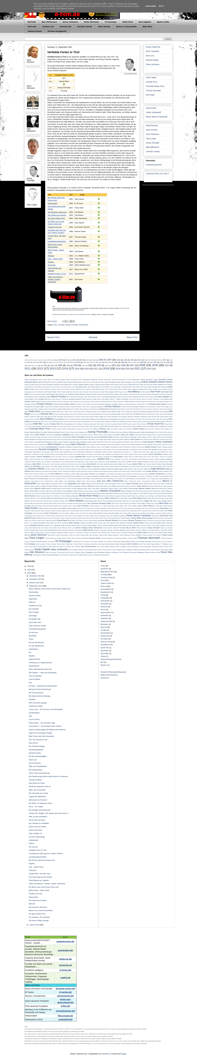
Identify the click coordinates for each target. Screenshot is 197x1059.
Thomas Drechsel (50, 538)
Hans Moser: (92, 439)
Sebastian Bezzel (36, 525)
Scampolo (52, 265)
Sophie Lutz (164, 528)
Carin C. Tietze (115, 399)
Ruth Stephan (74, 523)
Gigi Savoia (119, 432)
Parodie (104, 630)
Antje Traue (104, 389)
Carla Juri (145, 399)
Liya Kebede (77, 478)
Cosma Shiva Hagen (162, 406)
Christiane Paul (80, 404)
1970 (34, 362)
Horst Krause (123, 449)
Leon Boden (35, 476)
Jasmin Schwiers (30, 456)
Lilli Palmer (122, 476)
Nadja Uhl (148, 501)
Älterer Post (132, 337)
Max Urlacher (162, 491)
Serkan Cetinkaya (102, 525)
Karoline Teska (60, 469)
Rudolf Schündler (39, 523)
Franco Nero (84, 426)
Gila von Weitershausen (131, 432)
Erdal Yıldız (141, 419)
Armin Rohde (51, 392)
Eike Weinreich (68, 416)
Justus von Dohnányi (33, 466)
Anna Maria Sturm (94, 387)
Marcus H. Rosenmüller (126, 27)
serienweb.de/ (65, 1019)
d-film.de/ (65, 1006)
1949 (54, 360)
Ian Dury (169, 449)
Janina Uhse (133, 454)
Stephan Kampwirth (113, 530)
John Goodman (46, 461)
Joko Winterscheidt (68, 461)
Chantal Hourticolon (106, 401)
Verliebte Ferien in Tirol (57, 274)
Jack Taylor (145, 452)
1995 (38, 365)
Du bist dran (33, 632)
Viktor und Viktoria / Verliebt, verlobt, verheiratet (55, 279)
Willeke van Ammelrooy (153, 550)
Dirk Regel (150, 95)
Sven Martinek (102, 532)
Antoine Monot (113, 389)
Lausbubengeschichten (57, 241)
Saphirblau (33, 599)
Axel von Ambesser (35, 394)
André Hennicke (73, 384)
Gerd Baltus (112, 432)
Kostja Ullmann (152, 471)
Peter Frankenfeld (131, 511)
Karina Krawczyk (115, 466)
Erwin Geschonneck (66, 421)
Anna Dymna (47, 387)
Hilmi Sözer (85, 449)
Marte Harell (92, 488)
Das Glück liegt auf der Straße (40, 877)
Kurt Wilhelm (66, 474)
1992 (161, 362)
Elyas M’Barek (59, 419)
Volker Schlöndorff (153, 112)
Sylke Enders (142, 532)
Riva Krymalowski (166, 518)
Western (104, 665)
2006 (123, 365)
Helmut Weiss (158, 444)
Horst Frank (115, 449)
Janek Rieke (124, 454)
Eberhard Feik (144, 414)
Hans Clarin (56, 439)
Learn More (150, 6)
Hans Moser (84, 439)
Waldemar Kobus (83, 550)
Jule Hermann (46, 464)
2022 (149, 369)
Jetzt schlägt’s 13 (35, 833)
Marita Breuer (158, 486)
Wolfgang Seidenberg (130, 552)
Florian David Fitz (153, 47)
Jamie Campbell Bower (47, 454)
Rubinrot (32, 602)
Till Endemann (76, 541)
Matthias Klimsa (83, 491)
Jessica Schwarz (59, 459)
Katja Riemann (152, 125)
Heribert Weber (33, 449)
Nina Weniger (53, 506)
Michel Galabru (69, 498)
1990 (148, 362)
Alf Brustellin (45, 382)
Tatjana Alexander (113, 535)
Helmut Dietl (151, 108)
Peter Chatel (114, 511)
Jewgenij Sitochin (79, 459)
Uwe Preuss (100, 546)
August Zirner (123, 392)
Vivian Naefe (151, 77)
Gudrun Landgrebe (62, 435)
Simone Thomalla (119, 528)
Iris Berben (88, 452)
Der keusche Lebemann (57, 212)
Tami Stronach (93, 535)
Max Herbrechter (145, 491)
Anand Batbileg (136, 382)
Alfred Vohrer (63, 382)
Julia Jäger (100, 464)
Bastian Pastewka (129, 394)
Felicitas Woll (55, 424)
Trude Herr (69, 544)
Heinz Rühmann (152, 134)
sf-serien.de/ (65, 992)
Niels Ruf (128, 503)
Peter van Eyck (80, 513)
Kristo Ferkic (33, 474)
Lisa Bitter (156, 476)
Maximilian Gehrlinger (71, 493)
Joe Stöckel (124, 459)
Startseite (32, 22)
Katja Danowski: (138, 469)
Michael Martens (162, 496)
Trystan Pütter (77, 544)
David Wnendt (130, 409)
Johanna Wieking (154, 459)
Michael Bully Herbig (88, 496)
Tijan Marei (51, 541)
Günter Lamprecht (157, 434)
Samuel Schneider (126, 523)
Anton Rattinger (133, 389)
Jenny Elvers (147, 456)
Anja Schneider (148, 384)
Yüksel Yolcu (72, 555)
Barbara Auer (54, 394)
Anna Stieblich (105, 387)
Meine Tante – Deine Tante (39, 890)
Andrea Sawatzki (149, 382)
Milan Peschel (110, 498)
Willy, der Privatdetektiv (38, 766)
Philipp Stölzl (166, 513)
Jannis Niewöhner (156, 454)
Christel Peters (152, 401)
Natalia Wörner (167, 501)
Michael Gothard (104, 496)
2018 (106, 368)
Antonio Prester (152, 389)
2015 (77, 369)
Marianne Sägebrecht (41, 486)
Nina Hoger (154, 503)
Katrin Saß (34, 471)
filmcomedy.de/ (65, 1016)
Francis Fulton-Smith (73, 426)
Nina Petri (46, 506)
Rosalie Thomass (134, 520)
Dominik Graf (65, 27)
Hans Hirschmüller (74, 439)
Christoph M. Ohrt (142, 404)
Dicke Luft (32, 760)
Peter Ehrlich (122, 511)
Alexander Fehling (138, 379)
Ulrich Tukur (151, 544)
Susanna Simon (39, 532)
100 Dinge (33, 616)
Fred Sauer (85, 429)
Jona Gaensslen (79, 461)
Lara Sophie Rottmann (88, 474)
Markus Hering (51, 488)
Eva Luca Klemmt (95, 421)
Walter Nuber (93, 550)
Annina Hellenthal (75, 389)
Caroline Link (48, 27)
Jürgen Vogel (85, 466)
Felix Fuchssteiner (66, 424)
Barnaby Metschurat (109, 394)
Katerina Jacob (76, 469)
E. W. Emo (135, 414)
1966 (158, 360)
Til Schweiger (111, 22)
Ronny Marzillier (123, 520)
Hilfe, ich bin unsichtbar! (38, 817)
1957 (109, 360)
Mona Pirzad (35, 501)
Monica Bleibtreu (54, 501)
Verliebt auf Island (35, 706)
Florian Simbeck (41, 426)
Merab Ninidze (157, 493)
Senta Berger (92, 525)
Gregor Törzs (29, 434)
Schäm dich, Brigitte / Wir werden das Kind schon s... (49, 813)
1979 (85, 362)
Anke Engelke (158, 384)
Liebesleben (33, 649)
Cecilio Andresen (95, 401)
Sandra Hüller (138, 523)
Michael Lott (152, 496)
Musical (103, 627)
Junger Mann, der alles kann (39, 874)
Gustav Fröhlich (102, 434)
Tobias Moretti (126, 541)
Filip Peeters (101, 424)
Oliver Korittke (137, 506)
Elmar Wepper (35, 419)
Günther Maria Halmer (55, 437)
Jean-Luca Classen (68, 456)
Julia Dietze (63, 464)
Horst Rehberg (133, 449)
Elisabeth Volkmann (127, 416)
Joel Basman (133, 459)
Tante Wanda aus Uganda (39, 880)
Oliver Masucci (148, 506)
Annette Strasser (56, 389)
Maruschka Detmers (166, 488)
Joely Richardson (142, 459)
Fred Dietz (78, 429)
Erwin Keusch (76, 421)
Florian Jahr (31, 426)
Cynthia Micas (34, 409)
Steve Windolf (168, 530)
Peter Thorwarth (152, 51)
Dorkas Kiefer (116, 414)
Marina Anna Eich (118, 486)
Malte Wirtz (147, 27)
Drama (103, 586)
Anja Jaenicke (123, 384)
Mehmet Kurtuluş (119, 493)
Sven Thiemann (112, 532)
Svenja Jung (132, 532)
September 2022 (36, 586)
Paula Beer (164, 508)
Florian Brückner (142, 424)
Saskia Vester (161, 523)
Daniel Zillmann (84, 409)
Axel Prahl (155, 392)
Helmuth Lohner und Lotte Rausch (35, 447)
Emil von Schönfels (70, 419)
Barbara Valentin (97, 394)
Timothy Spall (116, 541)
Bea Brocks (139, 394)
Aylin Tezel (45, 394)
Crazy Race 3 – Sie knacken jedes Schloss (45, 726)
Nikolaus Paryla (136, 503)
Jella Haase (118, 457)
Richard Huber (115, 518)
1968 (170, 360)
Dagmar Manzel (44, 409)
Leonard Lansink (54, 476)
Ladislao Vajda (74, 474)
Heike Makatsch (149, 442)
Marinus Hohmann (131, 486)
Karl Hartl (142, 466)
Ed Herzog (168, 414)
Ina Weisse (28, 452)
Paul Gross (120, 508)
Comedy (61, 325)
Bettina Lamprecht (122, 397)
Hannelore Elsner (106, 437)
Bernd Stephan (92, 397)
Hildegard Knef (76, 449)
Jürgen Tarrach (75, 466)
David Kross (104, 409)
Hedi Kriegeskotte (117, 442)
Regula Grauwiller (70, 518)
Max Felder (136, 491)
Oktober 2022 (34, 583)
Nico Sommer (93, 503)
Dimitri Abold (137, 411)
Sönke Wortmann (91, 22)
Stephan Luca (124, 530)
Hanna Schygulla (78, 437)
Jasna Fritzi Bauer (56, 456)
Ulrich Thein (142, 544)
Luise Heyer (58, 481)
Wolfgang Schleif (117, 552)
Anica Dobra (105, 384)
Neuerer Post (53, 337)
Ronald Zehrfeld (111, 520)
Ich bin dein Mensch (36, 642)
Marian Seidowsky (166, 483)
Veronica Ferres (157, 546)
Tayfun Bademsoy (125, 535)
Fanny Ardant (29, 424)
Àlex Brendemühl (104, 555)
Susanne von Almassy (76, 532)
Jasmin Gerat (167, 454)
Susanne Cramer (63, 532)
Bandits (31, 656)
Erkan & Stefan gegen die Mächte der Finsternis (47, 730)
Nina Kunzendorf (37, 506)
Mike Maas (101, 498)
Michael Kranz (134, 496)
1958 (118, 360)
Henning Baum (52, 447)
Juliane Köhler (137, 464)
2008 (142, 365)
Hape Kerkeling (81, 442)
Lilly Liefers (140, 476)
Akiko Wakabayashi (85, 379)
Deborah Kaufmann (153, 409)
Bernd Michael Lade (81, 397)
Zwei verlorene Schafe (37, 626)
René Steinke (99, 518)
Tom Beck (154, 541)
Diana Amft (55, 411)
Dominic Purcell (35, 414)
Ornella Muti (159, 506)
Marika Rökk (99, 486)
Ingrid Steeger (54, 452)
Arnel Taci (76, 392)
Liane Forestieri (86, 476)
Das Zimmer (33, 743)
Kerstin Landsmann (64, 471)
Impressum (105, 678)
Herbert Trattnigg (162, 447)
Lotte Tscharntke (108, 478)
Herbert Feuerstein (111, 447)
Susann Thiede (29, 532)
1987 (135, 362)
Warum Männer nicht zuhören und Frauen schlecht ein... (50, 589)
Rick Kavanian (147, 518)
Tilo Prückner (86, 541)
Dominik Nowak (58, 414)
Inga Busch (37, 452)
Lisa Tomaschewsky (41, 478)
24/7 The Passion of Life (38, 740)
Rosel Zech (157, 520)
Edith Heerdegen (58, 416)
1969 (28, 362)
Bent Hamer (70, 397)
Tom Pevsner (168, 541)
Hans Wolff (152, 439)
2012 (40, 368)
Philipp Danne (145, 513)
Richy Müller (136, 518)
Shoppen (32, 699)
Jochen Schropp (115, 459)
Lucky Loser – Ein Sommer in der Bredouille (45, 709)
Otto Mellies (53, 508)
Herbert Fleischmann (124, 447)
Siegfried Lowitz (165, 525)
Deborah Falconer (141, 409)
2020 (127, 369)
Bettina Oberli (145, 397)
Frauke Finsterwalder (68, 429)
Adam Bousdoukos (31, 379)
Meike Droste (129, 493)
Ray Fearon (61, 518)
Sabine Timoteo (98, 523)
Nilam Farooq (146, 503)
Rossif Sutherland (167, 520)
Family (103, 595)
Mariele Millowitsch (88, 486)
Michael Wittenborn (47, 498)
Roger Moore (41, 520)
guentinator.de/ (65, 950)
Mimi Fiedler (120, 498)
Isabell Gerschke (107, 452)
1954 (87, 360)
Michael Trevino (35, 498)
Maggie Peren (80, 481)
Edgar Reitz (40, 416)
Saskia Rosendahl (150, 523)
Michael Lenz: (144, 496)
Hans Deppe (64, 439)
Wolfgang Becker (80, 552)
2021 (137, 368)
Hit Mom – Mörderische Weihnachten (43, 686)
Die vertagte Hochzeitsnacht (39, 810)
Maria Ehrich (101, 483)
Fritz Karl (148, 429)
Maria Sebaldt (143, 483)
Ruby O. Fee (29, 523)
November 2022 (35, 579)
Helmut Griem (125, 444)
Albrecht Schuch (97, 379)
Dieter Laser (97, 411)
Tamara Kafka (84, 535)
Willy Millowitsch (152, 147)
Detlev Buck (127, 22)
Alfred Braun (54, 382)
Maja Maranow (91, 481)
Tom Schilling (30, 544)
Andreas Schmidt (53, 384)
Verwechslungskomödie (110, 659)
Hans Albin (38, 439)
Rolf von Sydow (88, 520)
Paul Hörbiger (137, 508)
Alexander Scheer (165, 379)
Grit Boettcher (50, 434)
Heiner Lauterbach (164, 442)
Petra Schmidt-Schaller (111, 513)
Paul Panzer (145, 508)
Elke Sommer (152, 416)
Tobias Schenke (145, 541)
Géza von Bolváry (114, 434)
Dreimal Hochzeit (35, 830)
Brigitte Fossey (34, 399)
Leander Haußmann (156, 474)
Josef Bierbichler (111, 461)
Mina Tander (128, 498)
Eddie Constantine (30, 416)
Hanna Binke (66, 437)
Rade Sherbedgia (99, 516)
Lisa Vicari (52, 478)
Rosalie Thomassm (148, 520)
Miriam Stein (147, 498)
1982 (103, 362)
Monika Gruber (64, 501)
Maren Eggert (41, 483)
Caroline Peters (40, 401)
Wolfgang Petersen (104, 552)
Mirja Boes (155, 498)
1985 (123, 362)
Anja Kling (131, 384)
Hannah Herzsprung (92, 437)
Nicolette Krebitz (105, 503)
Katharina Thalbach (100, 469)
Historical (104, 607)
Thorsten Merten (41, 541)
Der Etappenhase (35, 770)
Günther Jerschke (30, 437)
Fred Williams (94, 429)
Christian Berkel (30, 404)
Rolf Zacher (79, 520)
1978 (78, 362)
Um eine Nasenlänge (37, 837)
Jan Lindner (97, 454)
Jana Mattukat (115, 454)
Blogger (123, 1054)
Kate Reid (68, 469)
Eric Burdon (148, 419)
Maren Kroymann (52, 483)
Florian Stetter (52, 426)
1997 (52, 365)
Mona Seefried (43, 501)
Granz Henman (167, 432)
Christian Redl (57, 404)
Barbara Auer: (63, 394)
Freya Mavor (114, 429)
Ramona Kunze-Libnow (50, 518)
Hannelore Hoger (118, 437)
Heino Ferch (29, 444)
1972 (48, 362)
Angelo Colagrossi (95, 384)
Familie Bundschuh (154, 165)
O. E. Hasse (103, 506)
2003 (99, 365)
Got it (161, 6)
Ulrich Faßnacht (120, 544)
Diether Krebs (106, 411)
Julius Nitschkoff (157, 464)
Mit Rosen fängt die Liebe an (40, 786)
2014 (65, 368)
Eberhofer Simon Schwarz (157, 414)
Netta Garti (56, 503)
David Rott (113, 409)
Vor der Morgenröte (36, 646)
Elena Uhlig (99, 416)
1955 (94, 360)
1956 (101, 360)
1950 (61, 360)
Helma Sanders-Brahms (113, 444)
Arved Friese (104, 392)
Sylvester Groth (153, 532)
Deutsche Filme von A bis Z (157, 174)
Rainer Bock (109, 516)
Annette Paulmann (45, 389)
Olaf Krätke (111, 506)
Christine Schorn (117, 404)
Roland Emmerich (50, 520)
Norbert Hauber (94, 506)
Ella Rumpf (160, 416)
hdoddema (106, 1054)
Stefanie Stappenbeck (76, 530)
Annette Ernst (151, 82)
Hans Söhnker (144, 439)
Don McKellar (79, 414)
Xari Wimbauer (37, 555)
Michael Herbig (152, 60)
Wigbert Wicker (121, 550)
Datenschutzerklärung (109, 675)
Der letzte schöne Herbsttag (39, 696)
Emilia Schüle (80, 419)
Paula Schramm (46, 511)
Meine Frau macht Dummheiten (41, 910)
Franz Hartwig (123, 426)
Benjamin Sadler (45, 397)
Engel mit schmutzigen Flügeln (40, 733)
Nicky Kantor (83, 503)
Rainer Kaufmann (120, 516)
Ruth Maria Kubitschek (61, 523)
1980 (90, 362)
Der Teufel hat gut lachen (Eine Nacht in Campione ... (49, 776)
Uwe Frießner (76, 546)
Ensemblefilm (106, 589)
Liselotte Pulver (60, 478)
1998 (60, 365)
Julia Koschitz (108, 464)
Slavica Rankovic (142, 528)
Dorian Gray (87, 414)
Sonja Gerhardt (154, 528)
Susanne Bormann (50, 532)
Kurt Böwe (40, 474)
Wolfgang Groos (91, 552)
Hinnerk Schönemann (96, 449)
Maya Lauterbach (107, 493)
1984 (116, 362)
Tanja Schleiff (103, 535)
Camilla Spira (96, 399)
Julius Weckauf (167, 464)
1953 (81, 360)
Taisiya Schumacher (62, 535)
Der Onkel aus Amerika (57, 215)
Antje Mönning (95, 389)
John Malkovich (56, 461)
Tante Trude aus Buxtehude (39, 773)
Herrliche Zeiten (35, 753)
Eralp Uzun (133, 419)
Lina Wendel (148, 476)
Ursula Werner (43, 546)
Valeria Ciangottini (121, 546)
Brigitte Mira (43, 399)
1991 (155, 362)
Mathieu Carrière (39, 491)
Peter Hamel (152, 511)
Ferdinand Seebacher (89, 424)
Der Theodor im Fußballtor (39, 823)
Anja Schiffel (139, 384)
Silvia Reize (45, 528)
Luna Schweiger (70, 481)
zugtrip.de (65, 978)
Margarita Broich (91, 483)
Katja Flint (147, 469)
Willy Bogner (165, 550)
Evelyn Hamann (133, 421)
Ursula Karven (32, 546)
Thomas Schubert (30, 541)
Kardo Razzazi (105, 466)
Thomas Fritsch (71, 538)
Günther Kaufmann (42, 437)
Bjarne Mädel (154, 397)
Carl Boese (125, 399)
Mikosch (51, 256)
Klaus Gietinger (113, 471)
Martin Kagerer (109, 488)
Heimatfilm (105, 604)
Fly (30, 653)
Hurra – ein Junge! (36, 807)
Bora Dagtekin (145, 22)
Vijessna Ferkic (29, 550)
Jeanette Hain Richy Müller (94, 456)
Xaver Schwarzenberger (50, 555)
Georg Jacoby (74, 432)
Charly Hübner (129, 401)
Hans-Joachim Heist (162, 439)
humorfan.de (65, 965)
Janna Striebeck (143, 454)
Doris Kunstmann (105, 414)
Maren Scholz (63, 483)
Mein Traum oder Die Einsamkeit (41, 736)
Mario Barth (150, 486)
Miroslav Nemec (164, 498)
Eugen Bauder (85, 421)
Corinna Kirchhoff (126, 406)
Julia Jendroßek (81, 464)
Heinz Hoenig (65, 444)
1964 (152, 360)
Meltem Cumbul (138, 493)
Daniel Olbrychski (64, 409)
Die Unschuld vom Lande (38, 793)
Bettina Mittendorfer (135, 397)
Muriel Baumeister (91, 501)
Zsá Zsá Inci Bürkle (92, 555)
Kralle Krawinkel (163, 471)
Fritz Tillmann (156, 429)
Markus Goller (163, 22)
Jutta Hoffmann (46, 466)
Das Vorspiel (33, 612)
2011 (28, 368)
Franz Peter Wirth (148, 426)
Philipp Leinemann (156, 513)
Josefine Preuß (131, 461)
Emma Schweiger (111, 419)
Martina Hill (156, 488)
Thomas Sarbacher (166, 538)
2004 (107, 365)
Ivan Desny (126, 452)
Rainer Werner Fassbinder (157, 117)
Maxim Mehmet (47, 493)
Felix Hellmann (78, 424)
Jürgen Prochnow (64, 466)
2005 (113, 365)
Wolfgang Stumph (143, 552)
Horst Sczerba (142, 449)
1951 (67, 360)
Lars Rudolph (110, 474)
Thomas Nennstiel (153, 91)
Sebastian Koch (48, 525)
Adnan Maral (43, 379)
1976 (71, 362)
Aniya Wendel (114, 384)
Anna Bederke (29, 387)
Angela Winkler (84, 384)
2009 (155, 365)
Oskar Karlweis (167, 506)
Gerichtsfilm (105, 601)
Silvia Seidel (53, 528)
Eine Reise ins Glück (37, 783)
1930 (26, 360)
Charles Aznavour (118, 401)
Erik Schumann (35, 421)
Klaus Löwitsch (131, 471)
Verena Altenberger (145, 546)
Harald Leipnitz (91, 442)
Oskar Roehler (104, 27)
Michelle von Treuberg (82, 498)
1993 (168, 362)
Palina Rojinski (72, 508)
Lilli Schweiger (132, 476)
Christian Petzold (84, 27)
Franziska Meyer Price (155, 86)
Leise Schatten (34, 679)
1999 (68, 365)
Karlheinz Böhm (162, 466)
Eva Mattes (113, 421)
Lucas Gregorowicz (152, 478)
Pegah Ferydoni (56, 511)
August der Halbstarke (37, 796)
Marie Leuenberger (74, 486)
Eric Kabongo (164, 419)
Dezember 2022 (35, 576)
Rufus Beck (50, 523)
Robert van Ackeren (31, 520)
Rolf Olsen (71, 520)
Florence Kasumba (111, 424)
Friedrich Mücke (138, 429)
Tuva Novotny (87, 544)
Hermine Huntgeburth (57, 31)
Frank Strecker (94, 426)
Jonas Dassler (89, 461)
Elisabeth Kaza (116, 416)
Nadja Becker (139, 501)
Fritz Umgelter (164, 429)
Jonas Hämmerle (99, 461)
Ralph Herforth (37, 518)
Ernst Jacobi (45, 421)
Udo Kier (95, 544)
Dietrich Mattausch (126, 411)
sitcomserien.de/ (65, 996)
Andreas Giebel (29, 384)
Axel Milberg (133, 392)
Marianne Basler (30, 486)
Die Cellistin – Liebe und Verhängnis (42, 673)
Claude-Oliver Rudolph (51, 406)
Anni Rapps (66, 389)
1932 (31, 360)
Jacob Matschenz (162, 452)
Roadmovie (105, 636)
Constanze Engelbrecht (97, 406)
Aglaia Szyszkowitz (72, 379)
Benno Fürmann (58, 396)
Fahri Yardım (160, 421)
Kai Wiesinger (95, 466)
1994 (26, 365)
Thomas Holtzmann (107, 538)
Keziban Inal (74, 471)
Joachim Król (103, 459)
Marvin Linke (29, 491)
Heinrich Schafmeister (40, 444)
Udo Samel (101, 544)
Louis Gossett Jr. (119, 478)
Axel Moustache (145, 392)
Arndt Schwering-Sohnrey (65, 392)
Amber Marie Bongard (123, 382)
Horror (103, 610)
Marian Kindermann (154, 483)
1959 (125, 360)
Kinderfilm (104, 615)
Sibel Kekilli (132, 525)
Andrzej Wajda (63, 384)
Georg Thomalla (71, 325)
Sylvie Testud (163, 532)
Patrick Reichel (112, 508)
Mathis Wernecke (51, 491)
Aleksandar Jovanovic (111, 379)
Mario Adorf (141, 486)
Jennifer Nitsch (138, 456)
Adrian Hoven (60, 379)
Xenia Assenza (63, 555)
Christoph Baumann (130, 404)
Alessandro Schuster (125, 379)
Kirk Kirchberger (103, 471)
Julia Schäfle (118, 464)
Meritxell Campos (41, 496)
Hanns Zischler (30, 439)
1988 (141, 362)
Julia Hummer (71, 464)
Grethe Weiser (39, 435)
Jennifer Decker (128, 456)
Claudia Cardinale (64, 406)
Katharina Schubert (87, 469)
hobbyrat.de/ (65, 959)
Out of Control (34, 719)
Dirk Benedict (164, 411)
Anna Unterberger (115, 387)
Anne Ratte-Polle (138, 387)
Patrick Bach (91, 508)
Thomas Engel (61, 538)
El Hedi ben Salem (80, 416)
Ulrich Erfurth (110, 544)
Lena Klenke (168, 474)
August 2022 (34, 925)
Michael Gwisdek (115, 496)
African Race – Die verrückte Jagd (42, 723)
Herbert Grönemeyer (138, 447)
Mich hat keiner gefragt (37, 703)
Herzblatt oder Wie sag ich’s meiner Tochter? (46, 853)
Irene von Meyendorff (76, 452)
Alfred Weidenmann (75, 382)
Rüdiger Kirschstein (86, 523)
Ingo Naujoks (46, 452)
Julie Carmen (147, 464)
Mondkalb (32, 636)
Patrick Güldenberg (101, 508)
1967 (164, 360)
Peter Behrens (105, 511)
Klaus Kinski (122, 471)
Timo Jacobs (108, 541)
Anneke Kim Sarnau (159, 387)
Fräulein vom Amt (55, 227)
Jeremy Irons (164, 456)
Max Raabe (154, 491)
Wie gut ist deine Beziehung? (40, 689)
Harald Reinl (83, 325)
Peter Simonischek (38, 513)
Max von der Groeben (35, 493)
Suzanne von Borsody (90, 532)
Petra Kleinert (98, 513)
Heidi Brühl (126, 442)
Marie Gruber (63, 486)
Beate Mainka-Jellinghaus (151, 394)
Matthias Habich (72, 491)
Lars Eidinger (100, 474)
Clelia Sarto (85, 406)
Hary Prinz (108, 442)
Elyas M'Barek (46, 419)
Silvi (30, 716)
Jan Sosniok (106, 454)
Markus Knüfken (72, 488)
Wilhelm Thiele (132, 550)
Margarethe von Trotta (76, 484)
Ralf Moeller (155, 516)
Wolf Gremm (70, 552)
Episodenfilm (105, 592)
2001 (83, 365)
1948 (48, 360)
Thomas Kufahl (132, 538)
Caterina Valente (51, 401)
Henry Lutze (100, 447)
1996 (45, 365)
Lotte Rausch (98, 478)
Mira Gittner (137, 498)
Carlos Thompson (153, 399)
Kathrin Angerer (128, 469)
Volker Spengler (73, 550)
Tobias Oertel (135, 541)
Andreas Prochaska (40, 384)
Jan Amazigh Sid (60, 454)
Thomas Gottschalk (82, 538)
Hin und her (33, 847)
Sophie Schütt (43, 530)
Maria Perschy (121, 483)
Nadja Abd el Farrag (128, 501)
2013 (53, 368)
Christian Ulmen (69, 404)
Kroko (31, 639)
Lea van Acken (143, 474)
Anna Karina (63, 387)
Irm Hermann (97, 452)
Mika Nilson (93, 498)
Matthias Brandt (61, 491)
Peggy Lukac (65, 511)
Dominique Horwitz (69, 414)
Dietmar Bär (116, 411)
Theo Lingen (151, 138)
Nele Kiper (36, 503)
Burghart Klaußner (75, 399)
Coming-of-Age (106, 577)
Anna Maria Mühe (81, 387)
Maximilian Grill (84, 493)
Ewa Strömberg (151, 421)
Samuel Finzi (114, 523)
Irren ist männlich (35, 676)
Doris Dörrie (96, 414)
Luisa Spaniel (34, 481)
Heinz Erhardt (151, 130)
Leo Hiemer (28, 476)
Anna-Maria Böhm (126, 387)
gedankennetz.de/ (65, 941)
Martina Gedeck (145, 488)
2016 (86, 369)
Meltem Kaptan (148, 493)
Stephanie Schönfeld (148, 530)
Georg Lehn (83, 432)
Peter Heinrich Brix (162, 511)
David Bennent (94, 409)
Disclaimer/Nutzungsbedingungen (113, 672)
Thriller (103, 656)
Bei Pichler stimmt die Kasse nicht (42, 860)
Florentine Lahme (131, 424)
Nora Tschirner (83, 506)
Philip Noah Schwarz (134, 513)
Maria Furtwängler (110, 483)
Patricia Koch (82, 508)
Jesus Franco (69, 459)
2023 (29, 570)
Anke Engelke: (168, 384)
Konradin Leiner (141, 471)
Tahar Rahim (52, 535)
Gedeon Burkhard (54, 432)
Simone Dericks (108, 528)
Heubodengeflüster (36, 750)
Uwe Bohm (67, 546)
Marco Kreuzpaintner (144, 481)
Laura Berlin (118, 474)
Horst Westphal (152, 449)
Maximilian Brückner (58, 493)
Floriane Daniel (62, 426)
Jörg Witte (54, 466)
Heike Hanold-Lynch (136, 442)
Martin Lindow (118, 488)
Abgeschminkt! (34, 659)
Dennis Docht (163, 409)
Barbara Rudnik (73, 394)
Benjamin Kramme (33, 397)
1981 (96, 362)
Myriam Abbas (102, 501)
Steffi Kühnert (88, 530)
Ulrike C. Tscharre (162, 544)
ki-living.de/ (65, 970)
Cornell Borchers (151, 406)
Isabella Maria (117, 452)
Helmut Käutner (136, 444)
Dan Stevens (53, 409)
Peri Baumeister (74, 511)
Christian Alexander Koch (164, 401)
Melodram (104, 624)
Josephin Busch (163, 461)
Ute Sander (60, 546)
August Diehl (113, 392)
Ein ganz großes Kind (56, 218)
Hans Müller (99, 439)
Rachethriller (105, 633)
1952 (74, 360)
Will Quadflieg (141, 550)
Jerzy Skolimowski (46, 459)
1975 (65, 362)
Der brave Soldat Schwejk (39, 921)
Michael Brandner (72, 496)
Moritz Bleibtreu (76, 501)
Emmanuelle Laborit (124, 419)
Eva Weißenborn (122, 421)
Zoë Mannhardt (81, 555)
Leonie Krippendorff (65, 476)
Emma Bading (100, 419)
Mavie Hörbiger (127, 491)
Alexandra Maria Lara (33, 382)
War (102, 662)
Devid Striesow (46, 411)
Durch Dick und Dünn (37, 820)
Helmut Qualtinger (147, 444)
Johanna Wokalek (166, 459)
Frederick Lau (104, 429)
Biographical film (107, 572)
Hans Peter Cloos (110, 439)
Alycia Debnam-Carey (97, 382)
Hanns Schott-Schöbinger (164, 437)
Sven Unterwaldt (122, 532)
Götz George (146, 434)
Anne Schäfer (147, 387)
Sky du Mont (131, 528)
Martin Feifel (100, 488)
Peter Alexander (85, 511)
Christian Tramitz (153, 151)
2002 (90, 365)
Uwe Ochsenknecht (88, 546)
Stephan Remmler (135, 530)
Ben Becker (163, 394)
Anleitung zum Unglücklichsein (40, 663)
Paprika (51, 262)
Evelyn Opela (142, 421)
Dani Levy (150, 56)
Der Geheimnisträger (37, 746)
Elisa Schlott (107, 416)
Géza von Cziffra (127, 435)
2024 (29, 566)
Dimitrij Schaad (146, 411)
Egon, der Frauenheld (37, 790)
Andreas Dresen (35, 31)
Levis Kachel (76, 476)
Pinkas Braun (60, 516)
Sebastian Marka (70, 525)
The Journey (157, 535)
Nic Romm (63, 503)
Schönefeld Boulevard (37, 629)
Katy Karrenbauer (44, 471)
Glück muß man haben (37, 827)
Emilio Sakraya (90, 419)
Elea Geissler (90, 416)
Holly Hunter (107, 449)
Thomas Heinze (94, 538)
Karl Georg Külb (134, 466)
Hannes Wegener (142, 437)
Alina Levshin (86, 382)
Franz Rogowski (160, 426)
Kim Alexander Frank (84, 471)
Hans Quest (135, 439)
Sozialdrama (52, 530)
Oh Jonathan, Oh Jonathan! (39, 917)
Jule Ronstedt (55, 464)
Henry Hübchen (91, 447)
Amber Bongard (110, 382)
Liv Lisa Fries (69, 478)
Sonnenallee (33, 592)
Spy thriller (105, 651)
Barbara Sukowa (85, 394)
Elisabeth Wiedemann (141, 416)
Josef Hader (121, 461)
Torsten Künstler (51, 544)
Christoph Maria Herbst (157, 404)
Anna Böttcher (38, 387)
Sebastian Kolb (59, 525)
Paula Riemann (35, 511)
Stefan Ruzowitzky (63, 530)
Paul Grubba (128, 508)
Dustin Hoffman (126, 414)
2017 (96, 369)
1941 (37, 360)
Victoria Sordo (168, 546)
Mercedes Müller (167, 493)
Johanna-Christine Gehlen (33, 461)
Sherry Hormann (153, 64)
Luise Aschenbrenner (46, 481)
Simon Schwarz (82, 528)
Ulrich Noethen (132, 544)
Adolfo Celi (51, 379)
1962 (146, 360)
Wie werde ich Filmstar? (38, 800)
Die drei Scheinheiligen (37, 756)
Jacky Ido (153, 452)
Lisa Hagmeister (164, 476)
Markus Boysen (29, 488)
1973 (54, 362)
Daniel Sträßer (74, 409)
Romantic (104, 639)
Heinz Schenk (90, 444)
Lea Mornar (135, 474)
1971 (55, 325)
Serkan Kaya (113, 525)
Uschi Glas (52, 546)
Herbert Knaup (150, 447)
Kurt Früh (47, 474)
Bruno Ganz (52, 399)
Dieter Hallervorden (75, 411)
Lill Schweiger (114, 476)
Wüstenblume (34, 666)
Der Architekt (34, 609)
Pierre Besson (37, 516)
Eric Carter (156, 419)
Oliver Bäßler (119, 506)
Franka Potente (104, 426)
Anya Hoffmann (163, 389)
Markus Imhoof (61, 488)
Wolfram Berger (155, 552)
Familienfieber (34, 713)
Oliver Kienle (128, 506)
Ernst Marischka (54, 421)
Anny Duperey (86, 389)
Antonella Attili (142, 389)
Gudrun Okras (74, 434)
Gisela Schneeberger (147, 432)
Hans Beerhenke (47, 439)
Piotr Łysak (68, 516)
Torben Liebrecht (40, 544)
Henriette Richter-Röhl (79, 447)
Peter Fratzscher (143, 511)
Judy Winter (36, 464)
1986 (129, 362)
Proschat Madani (77, 516)
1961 (139, 360)
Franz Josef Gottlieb (135, 426)
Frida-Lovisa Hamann (125, 429)
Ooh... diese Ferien (55, 259)
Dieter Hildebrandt (87, 411)
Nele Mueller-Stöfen (46, 503)
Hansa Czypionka (70, 442)
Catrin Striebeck (74, 401)
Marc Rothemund (49, 22)
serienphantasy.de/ (65, 1011)
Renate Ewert (90, 518)
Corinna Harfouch (113, 406)
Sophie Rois (34, 530)
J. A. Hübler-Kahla (136, 452)
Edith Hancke (48, 416)
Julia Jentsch (91, 464)
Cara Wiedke (105, 399)
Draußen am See (35, 606)
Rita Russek (157, 518)
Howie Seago (163, 449)
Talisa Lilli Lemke (74, 535)
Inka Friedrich (64, 452)
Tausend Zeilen (34, 596)
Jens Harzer (155, 456)
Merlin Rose (50, 496)
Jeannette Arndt (108, 456)
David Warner (121, 409)
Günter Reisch (168, 434)
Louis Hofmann (129, 478)
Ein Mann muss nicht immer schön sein (44, 887)
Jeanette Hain (80, 457)
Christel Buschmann (141, 401)
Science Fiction (106, 642)
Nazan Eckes (29, 503)
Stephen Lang (159, 530)
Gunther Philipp (92, 434)
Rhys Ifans (107, 518)
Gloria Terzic (159, 432)
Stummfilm (105, 653)
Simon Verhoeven (70, 22)
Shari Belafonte (123, 525)
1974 (59, 362)
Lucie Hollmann (164, 478)
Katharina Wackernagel (115, 469)
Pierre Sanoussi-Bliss (48, 516)
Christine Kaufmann (91, 404)
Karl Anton (124, 466)
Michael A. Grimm (60, 496)
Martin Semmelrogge (130, 488)
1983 (109, 362)
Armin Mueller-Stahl (40, 392)
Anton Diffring (123, 389)
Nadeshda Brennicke (114, 501)
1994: (32, 365)
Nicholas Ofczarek (73, 503)
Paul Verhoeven (154, 508)
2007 (132, 365)
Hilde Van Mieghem (65, 449)
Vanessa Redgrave (133, 546)
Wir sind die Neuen (36, 693)
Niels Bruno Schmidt (118, 503)
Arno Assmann (84, 392)
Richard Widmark (126, 518)
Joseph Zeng (154, 461)
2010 (167, 365)
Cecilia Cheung (84, 401)
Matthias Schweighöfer (110, 491)
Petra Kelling (89, 513)
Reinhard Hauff (81, 518)
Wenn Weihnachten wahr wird (40, 669)
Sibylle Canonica (141, 525)
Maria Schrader (132, 484)
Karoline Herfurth (36, 469)
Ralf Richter (164, 516)
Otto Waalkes (62, 508)
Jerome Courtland (34, 459)
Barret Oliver (119, 394)
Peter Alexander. (95, 511)
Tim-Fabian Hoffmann (96, 541)
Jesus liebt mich (35, 622)
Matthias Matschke (94, 491)
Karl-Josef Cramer (151, 466)
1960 (132, 360)
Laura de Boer (126, 474)
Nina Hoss (164, 503)
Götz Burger (138, 434)
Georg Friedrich (65, 432)
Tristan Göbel (61, 544)
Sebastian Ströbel (81, 525)
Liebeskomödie (104, 476)
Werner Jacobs (112, 550)
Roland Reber (62, 520)
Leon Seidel (44, 476)
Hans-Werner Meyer (57, 442)
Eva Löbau (105, 421)
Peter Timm (61, 513)
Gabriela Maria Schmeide (38, 432)
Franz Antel (114, 426)
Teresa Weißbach (136, 535)
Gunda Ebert (83, 434)
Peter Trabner (70, 513)
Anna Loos (71, 387)
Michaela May (59, 498)
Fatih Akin (32, 27)
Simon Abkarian (62, 528)
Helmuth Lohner (167, 444)
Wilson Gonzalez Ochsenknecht (56, 552)
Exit (30, 683)
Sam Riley (106, 523)
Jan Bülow (69, 454)
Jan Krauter (89, 454)
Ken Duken (53, 471)
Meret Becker (30, 496)
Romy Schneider (99, 520)
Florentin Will (121, 424)
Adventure (104, 569)
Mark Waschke (167, 486)
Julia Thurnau (127, 464)
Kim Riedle (94, 471)
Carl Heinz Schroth (135, 399)
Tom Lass (161, 541)
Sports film (105, 648)
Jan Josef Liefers (79, 454)
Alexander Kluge (152, 379)
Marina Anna (108, 486)
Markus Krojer (82, 488)
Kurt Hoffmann (56, 474)
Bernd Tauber (101, 397)
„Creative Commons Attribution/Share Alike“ (79, 314)
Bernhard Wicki (111, 397)
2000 (75, 365)
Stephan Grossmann (100, 530)
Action (103, 566)
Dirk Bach (155, 411)
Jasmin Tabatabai (43, 457)
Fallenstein (169, 421)
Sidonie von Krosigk (153, 525)
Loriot (92, 478)
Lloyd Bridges (86, 478)
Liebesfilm (94, 476)
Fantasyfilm (105, 598)
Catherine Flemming (63, 401)
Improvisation (106, 612)
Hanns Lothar (152, 437)
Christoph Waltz (38, 406)
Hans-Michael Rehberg (42, 442)
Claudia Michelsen (76, 406)
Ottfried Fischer (44, 508)
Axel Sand (165, 392)
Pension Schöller (35, 780)
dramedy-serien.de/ (65, 988)
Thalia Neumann (148, 535)
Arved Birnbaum (94, 392)
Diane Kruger (64, 411)
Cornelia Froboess (138, 406)
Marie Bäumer (54, 486)
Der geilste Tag (34, 619)
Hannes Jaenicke (130, 437)
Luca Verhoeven (140, 478)
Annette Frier (33, 389)
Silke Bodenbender (35, 528)
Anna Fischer (55, 387)
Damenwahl (52, 203)
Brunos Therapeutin (62, 399)
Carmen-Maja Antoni (166, 399)
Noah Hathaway (63, 506)
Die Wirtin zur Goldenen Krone (40, 803)
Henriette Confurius (65, 447)
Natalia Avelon (157, 501)
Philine (31, 843)
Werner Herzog (102, 550)
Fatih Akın (46, 424)
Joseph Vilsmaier (143, 461)
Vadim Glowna (110, 546)
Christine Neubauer (104, 404)
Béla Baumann (87, 399)
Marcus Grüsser (156, 481)
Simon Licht (71, 528)
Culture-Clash (106, 583)
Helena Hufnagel (101, 444)
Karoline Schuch (50, 469)
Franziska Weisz (56, 429)
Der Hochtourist (35, 763)
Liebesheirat (33, 840)
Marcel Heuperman (130, 481)
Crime (103, 580)
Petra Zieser (123, 513)
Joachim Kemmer (91, 459)
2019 (118, 369)
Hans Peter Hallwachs (123, 439)
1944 (42, 360)
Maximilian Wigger (95, 493)
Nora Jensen (73, 506)
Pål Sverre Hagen (88, 516)
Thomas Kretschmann (120, 538)
